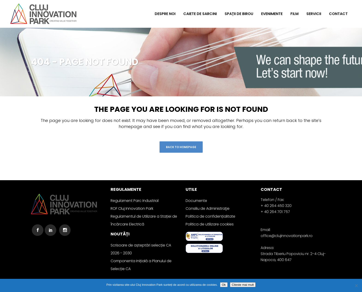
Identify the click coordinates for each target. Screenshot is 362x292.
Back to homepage (181, 147)
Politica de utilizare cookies (210, 224)
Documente (196, 200)
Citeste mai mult (243, 284)
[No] (356, 285)
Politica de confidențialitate (210, 216)
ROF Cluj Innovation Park (132, 208)
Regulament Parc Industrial (135, 200)
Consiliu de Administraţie (207, 208)
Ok (224, 284)
